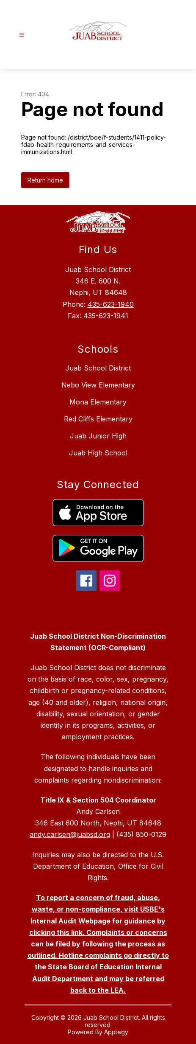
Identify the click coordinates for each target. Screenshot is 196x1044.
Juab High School (98, 453)
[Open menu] (22, 35)
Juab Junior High (98, 436)
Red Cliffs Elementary (98, 419)
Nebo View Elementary (98, 385)
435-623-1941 (105, 316)
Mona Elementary (98, 402)
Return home (45, 180)
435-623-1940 (111, 304)
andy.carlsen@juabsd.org (70, 834)
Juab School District (98, 368)
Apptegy (116, 1032)
